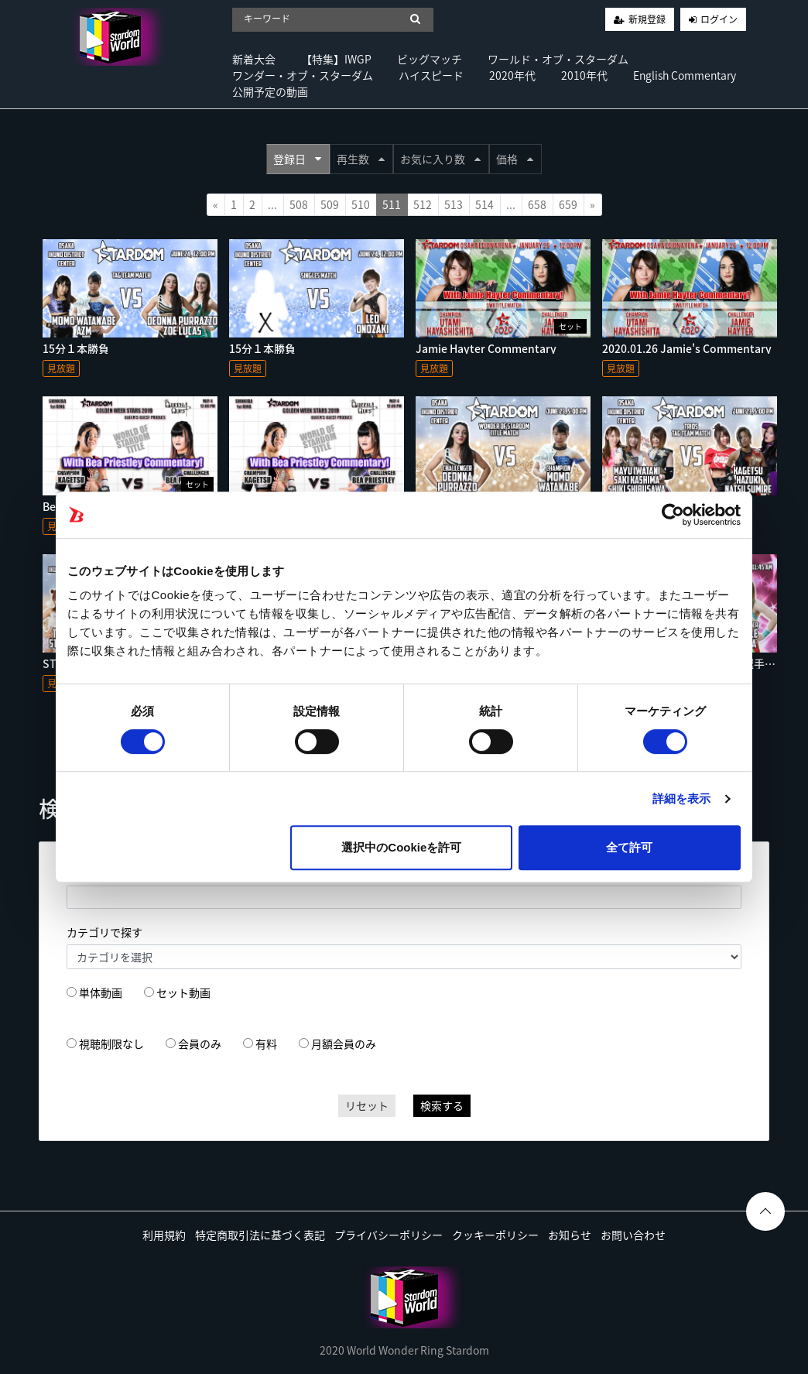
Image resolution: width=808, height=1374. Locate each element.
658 (537, 204)
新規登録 (647, 19)
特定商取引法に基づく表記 (260, 1234)
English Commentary (684, 75)
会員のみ (199, 1043)
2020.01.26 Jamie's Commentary (687, 348)
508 (298, 204)
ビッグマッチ (429, 59)
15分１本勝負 (76, 348)
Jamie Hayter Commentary (486, 348)
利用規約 (164, 1234)
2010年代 (584, 75)
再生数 (361, 158)
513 (453, 204)
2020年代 (512, 75)
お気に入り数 (440, 158)
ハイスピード (431, 75)
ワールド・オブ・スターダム (558, 59)
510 (360, 204)
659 (568, 204)
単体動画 (100, 992)
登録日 (297, 158)
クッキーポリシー (495, 1234)
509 (329, 204)
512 (422, 204)
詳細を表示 (681, 798)
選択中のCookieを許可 (401, 847)
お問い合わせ (633, 1234)
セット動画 (183, 992)
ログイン (719, 19)
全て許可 (629, 847)
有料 (266, 1043)
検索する (442, 1105)
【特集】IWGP (336, 59)
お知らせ (569, 1234)
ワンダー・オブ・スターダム (302, 75)
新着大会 (254, 59)
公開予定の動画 (270, 91)
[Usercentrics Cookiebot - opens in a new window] (673, 514)
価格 (514, 158)
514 (484, 204)
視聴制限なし (111, 1043)
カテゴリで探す (104, 932)
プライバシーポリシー (388, 1234)
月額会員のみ (343, 1043)
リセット (367, 1105)
